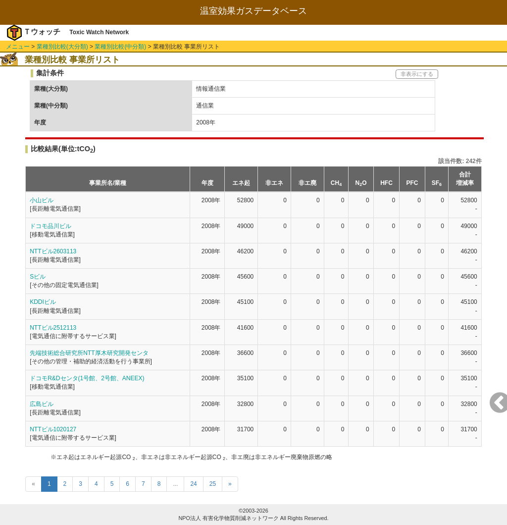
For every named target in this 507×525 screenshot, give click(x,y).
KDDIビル (43, 301)
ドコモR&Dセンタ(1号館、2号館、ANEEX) (87, 378)
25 (212, 483)
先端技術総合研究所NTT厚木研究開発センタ (89, 353)
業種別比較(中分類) (120, 46)
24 (193, 483)
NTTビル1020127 (53, 429)
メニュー (18, 46)
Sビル (38, 276)
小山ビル (41, 200)
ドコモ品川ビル (50, 226)
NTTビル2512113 (53, 327)
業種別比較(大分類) (62, 46)
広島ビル (41, 404)
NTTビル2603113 (53, 251)
